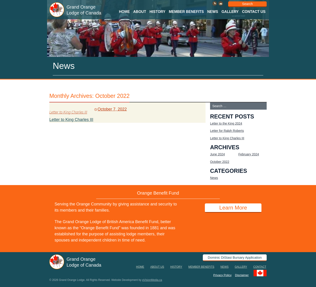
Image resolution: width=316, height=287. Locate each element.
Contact (259, 266)
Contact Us (254, 12)
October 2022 (219, 162)
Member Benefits (186, 12)
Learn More (233, 208)
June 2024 (217, 154)
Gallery (230, 12)
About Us (157, 266)
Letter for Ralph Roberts (227, 131)
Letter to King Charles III (68, 112)
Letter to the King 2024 (226, 123)
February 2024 (248, 154)
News (212, 12)
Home (124, 12)
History (157, 12)
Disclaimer (242, 274)
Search (247, 4)
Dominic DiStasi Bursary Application (235, 257)
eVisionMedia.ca (152, 280)
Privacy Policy (222, 274)
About (139, 12)
